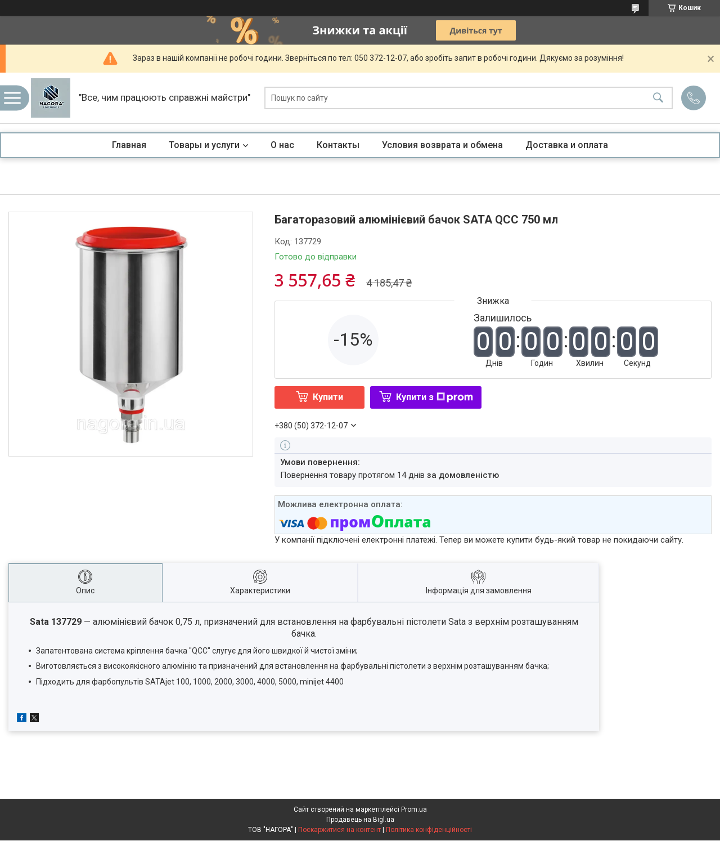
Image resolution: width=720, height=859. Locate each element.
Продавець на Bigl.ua (360, 820)
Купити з (434, 397)
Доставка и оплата (566, 145)
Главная (129, 145)
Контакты (338, 145)
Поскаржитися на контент (339, 830)
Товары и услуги (204, 145)
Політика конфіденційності (429, 830)
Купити (328, 397)
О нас (282, 145)
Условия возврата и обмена (442, 145)
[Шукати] (658, 98)
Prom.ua (414, 809)
